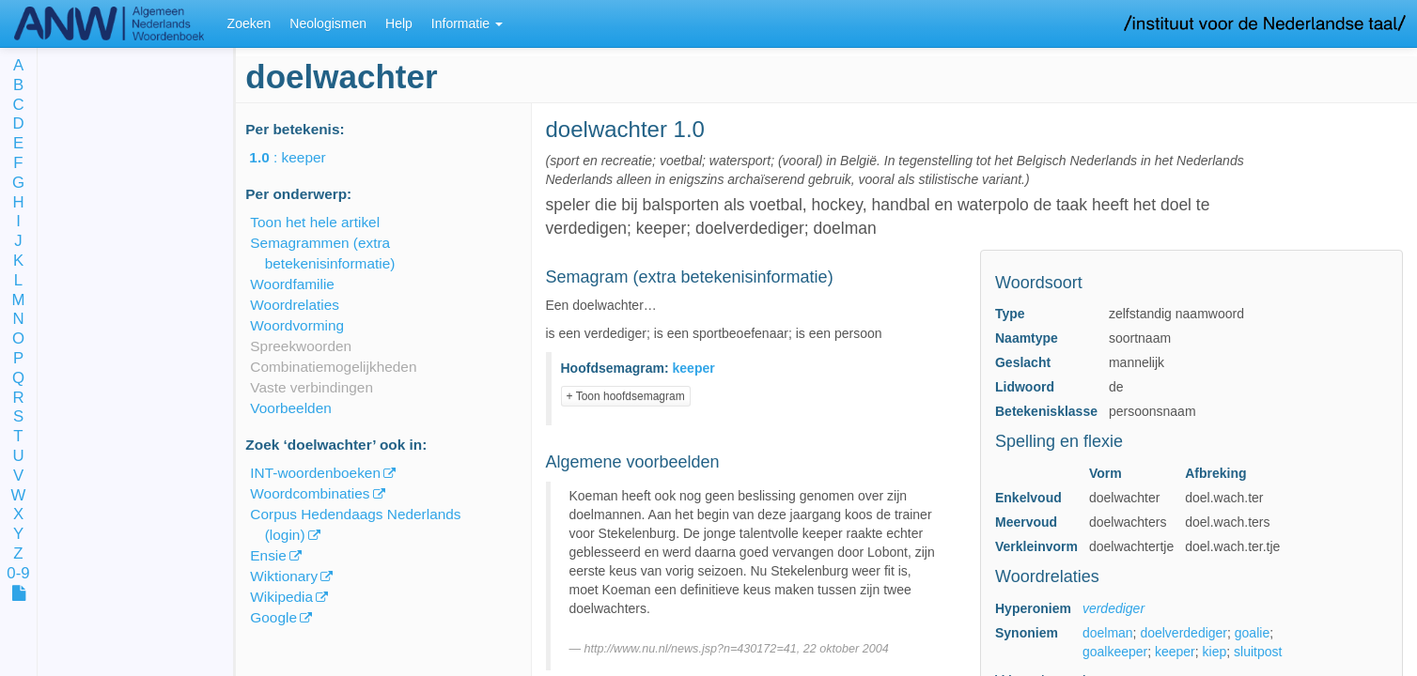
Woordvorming (297, 325)
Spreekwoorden (300, 346)
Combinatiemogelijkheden (333, 367)
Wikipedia (281, 597)
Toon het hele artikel (315, 222)
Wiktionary (284, 576)
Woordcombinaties (309, 493)
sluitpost (1258, 651)
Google (273, 617)
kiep (1215, 651)
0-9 (18, 574)
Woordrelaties (294, 305)
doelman (1107, 632)
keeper (1175, 651)
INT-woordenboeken (315, 473)
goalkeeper (1114, 651)
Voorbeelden (290, 408)
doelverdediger (1183, 632)
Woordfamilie (292, 284)
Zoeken (249, 23)
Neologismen (327, 23)
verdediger (1113, 608)
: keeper (300, 157)
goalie (1252, 632)
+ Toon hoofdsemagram (626, 396)
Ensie (268, 555)
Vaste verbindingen (311, 387)
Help (399, 23)
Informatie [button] (467, 23)
